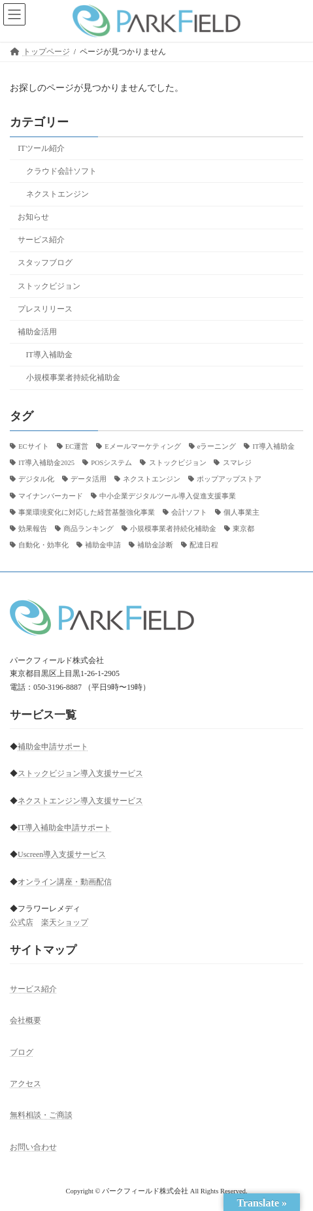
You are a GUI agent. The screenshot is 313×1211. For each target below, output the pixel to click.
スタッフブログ (45, 262)
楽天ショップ (64, 922)
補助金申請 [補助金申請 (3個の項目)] (103, 545)
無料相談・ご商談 (41, 1115)
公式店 (21, 922)
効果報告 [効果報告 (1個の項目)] (32, 528)
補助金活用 (37, 331)
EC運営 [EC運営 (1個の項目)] (76, 446)
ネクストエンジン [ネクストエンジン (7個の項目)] (151, 479)
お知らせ (33, 216)
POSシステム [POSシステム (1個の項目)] (111, 462)
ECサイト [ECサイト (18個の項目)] (33, 446)
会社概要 (25, 1020)
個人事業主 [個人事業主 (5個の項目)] (241, 511)
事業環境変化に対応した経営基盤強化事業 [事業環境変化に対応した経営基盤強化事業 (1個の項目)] (86, 511)
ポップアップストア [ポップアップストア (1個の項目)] (229, 479)
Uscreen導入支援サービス (62, 854)
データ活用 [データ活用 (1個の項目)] (89, 479)
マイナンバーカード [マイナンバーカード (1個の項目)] (50, 495)
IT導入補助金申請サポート (64, 827)
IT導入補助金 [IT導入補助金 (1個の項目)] (273, 446)
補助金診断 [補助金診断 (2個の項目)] (155, 545)
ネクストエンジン (57, 194)
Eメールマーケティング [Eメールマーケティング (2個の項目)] (142, 446)
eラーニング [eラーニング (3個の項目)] (217, 446)
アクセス (25, 1083)
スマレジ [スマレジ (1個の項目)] (237, 462)
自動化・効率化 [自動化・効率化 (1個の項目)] (43, 545)
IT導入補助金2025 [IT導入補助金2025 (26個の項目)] (46, 462)
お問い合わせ (33, 1147)
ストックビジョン (49, 285)
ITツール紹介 (41, 148)
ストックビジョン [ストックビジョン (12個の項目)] (177, 462)
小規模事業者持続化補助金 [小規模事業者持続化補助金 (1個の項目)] (173, 528)
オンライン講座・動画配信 (65, 881)
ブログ (21, 1052)
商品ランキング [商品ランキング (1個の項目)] (88, 528)
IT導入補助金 (49, 354)
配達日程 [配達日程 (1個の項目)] (203, 545)
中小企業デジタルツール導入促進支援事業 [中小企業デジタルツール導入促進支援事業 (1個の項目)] (167, 495)
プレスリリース (45, 308)
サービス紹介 (41, 239)
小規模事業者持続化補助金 (73, 377)
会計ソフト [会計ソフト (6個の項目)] (189, 511)
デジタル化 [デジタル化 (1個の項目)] (36, 479)
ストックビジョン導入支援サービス (80, 773)
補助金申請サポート (53, 746)
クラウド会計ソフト (61, 171)
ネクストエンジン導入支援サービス (80, 800)
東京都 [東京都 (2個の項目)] (243, 528)
